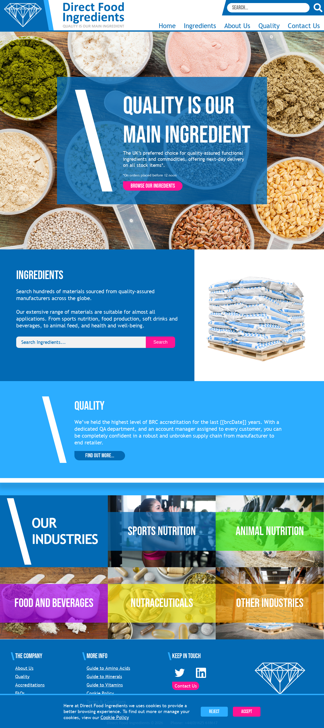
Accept (246, 712)
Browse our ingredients (153, 186)
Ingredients (200, 26)
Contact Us (304, 26)
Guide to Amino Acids (108, 668)
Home (167, 26)
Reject (214, 712)
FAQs (20, 693)
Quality (269, 26)
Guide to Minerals (104, 676)
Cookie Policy (100, 693)
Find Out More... (99, 455)
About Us (237, 26)
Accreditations (30, 685)
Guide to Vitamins (105, 685)
